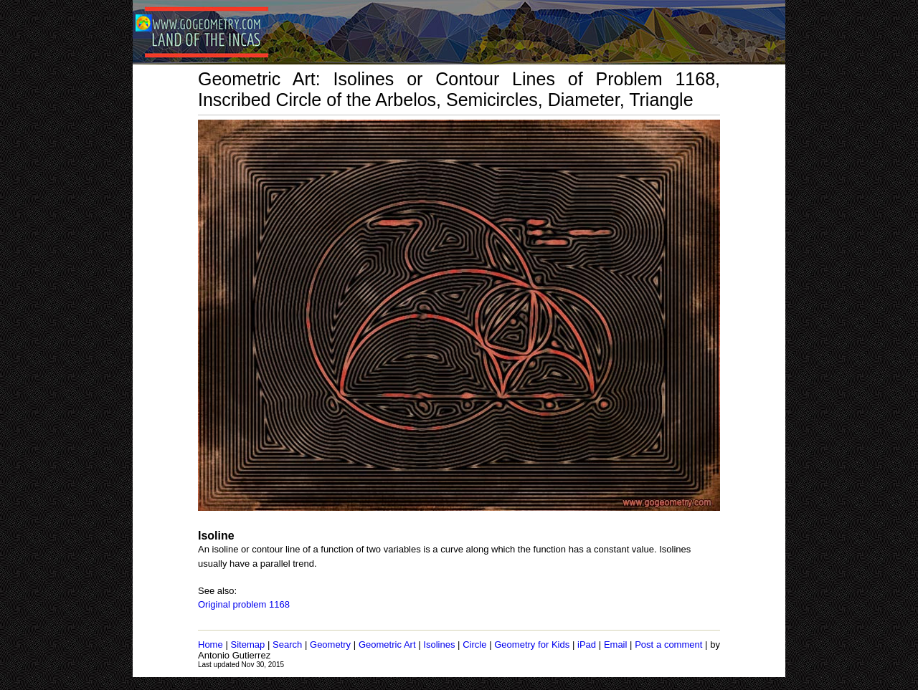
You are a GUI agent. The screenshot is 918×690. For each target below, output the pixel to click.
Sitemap (248, 644)
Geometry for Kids (531, 644)
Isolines (439, 644)
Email (616, 644)
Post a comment (668, 644)
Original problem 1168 (244, 604)
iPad (586, 644)
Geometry (330, 644)
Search (287, 644)
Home (210, 644)
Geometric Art (387, 644)
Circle (474, 644)
